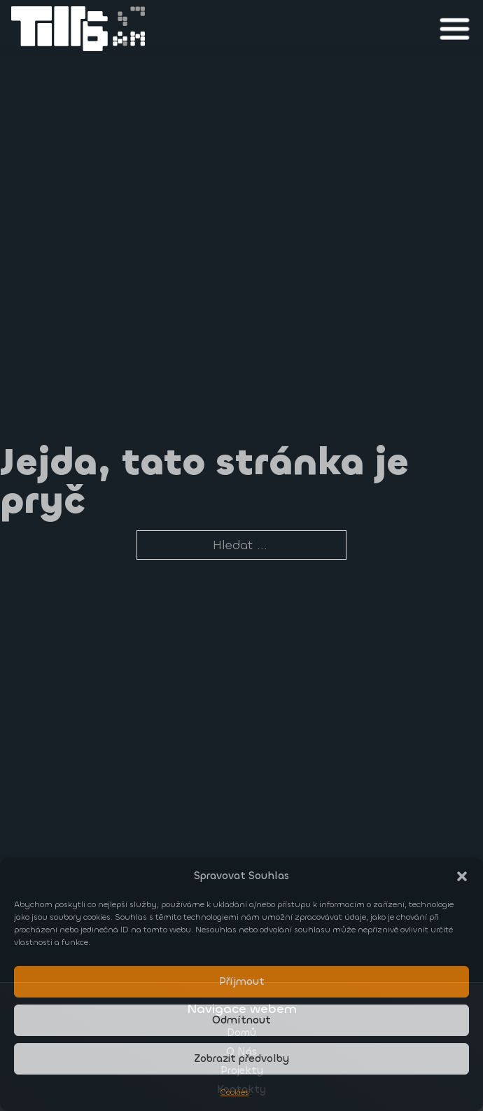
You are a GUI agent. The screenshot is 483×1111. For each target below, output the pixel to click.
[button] (462, 876)
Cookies (234, 1092)
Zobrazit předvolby (241, 1058)
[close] (454, 28)
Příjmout (242, 981)
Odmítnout (241, 1020)
